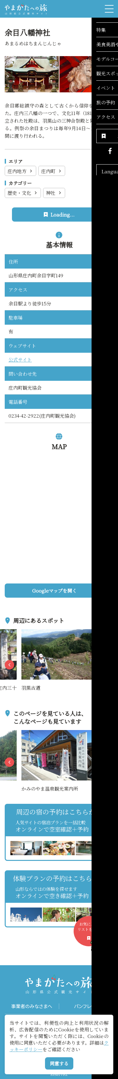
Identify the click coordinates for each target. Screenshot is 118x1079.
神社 (54, 192)
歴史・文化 (23, 192)
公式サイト (20, 359)
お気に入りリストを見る (90, 933)
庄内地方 (21, 171)
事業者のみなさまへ (31, 1006)
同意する (59, 1063)
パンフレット (86, 1006)
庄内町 (52, 171)
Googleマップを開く (70, 590)
